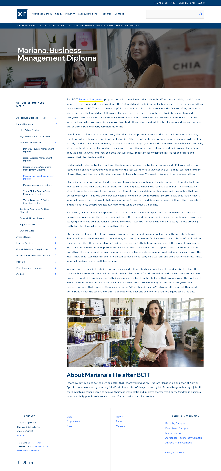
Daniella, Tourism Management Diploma (38, 147)
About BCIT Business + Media (31, 114)
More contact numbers (28, 450)
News (119, 416)
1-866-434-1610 (42, 446)
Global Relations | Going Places (32, 245)
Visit (69, 416)
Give (69, 426)
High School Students (30, 126)
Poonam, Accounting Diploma (37, 181)
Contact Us (21, 270)
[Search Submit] (200, 14)
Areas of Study (23, 233)
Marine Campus (174, 433)
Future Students (24, 120)
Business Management (92, 99)
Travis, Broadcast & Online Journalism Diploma (36, 198)
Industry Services (24, 239)
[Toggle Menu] (56, 114)
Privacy (180, 452)
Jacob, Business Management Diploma (37, 156)
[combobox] (175, 14)
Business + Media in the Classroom (33, 252)
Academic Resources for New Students (34, 207)
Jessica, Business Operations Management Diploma (37, 165)
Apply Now (73, 421)
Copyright (169, 452)
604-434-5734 (34, 443)
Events (120, 421)
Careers (120, 426)
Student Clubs (27, 227)
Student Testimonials (30, 139)
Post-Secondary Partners (29, 264)
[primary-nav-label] (42, 14)
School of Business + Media (36, 102)
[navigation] (25, 14)
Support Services (28, 221)
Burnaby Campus (175, 423)
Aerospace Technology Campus (183, 438)
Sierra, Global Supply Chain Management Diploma (36, 189)
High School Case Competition (35, 133)
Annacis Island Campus (178, 442)
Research (21, 258)
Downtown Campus (176, 428)
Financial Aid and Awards (32, 214)
